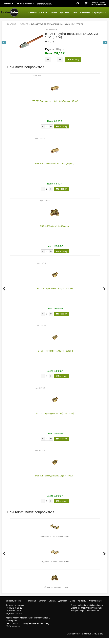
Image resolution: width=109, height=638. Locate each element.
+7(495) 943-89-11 (14, 608)
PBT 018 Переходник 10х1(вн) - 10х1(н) (55, 288)
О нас (74, 12)
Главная (33, 12)
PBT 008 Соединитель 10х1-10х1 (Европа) (54, 163)
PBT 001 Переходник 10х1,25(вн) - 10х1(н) (54, 476)
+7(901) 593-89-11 (14, 611)
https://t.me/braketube (89, 611)
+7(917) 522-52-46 (14, 613)
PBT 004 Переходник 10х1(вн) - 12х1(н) (55, 351)
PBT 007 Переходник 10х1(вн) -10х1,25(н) (55, 413)
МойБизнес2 (97, 634)
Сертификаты (99, 12)
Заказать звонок (44, 3)
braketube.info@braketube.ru (90, 605)
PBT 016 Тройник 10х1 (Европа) (54, 226)
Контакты (85, 12)
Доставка (64, 12)
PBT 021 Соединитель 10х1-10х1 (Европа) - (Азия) (55, 101)
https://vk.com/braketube (91, 608)
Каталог (43, 12)
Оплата (53, 12)
